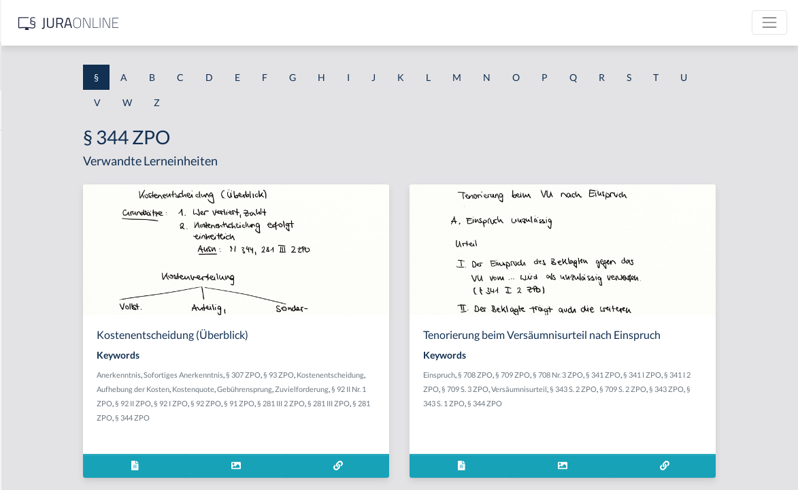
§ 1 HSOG (31, 267)
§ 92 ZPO (275, 417)
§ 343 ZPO (567, 403)
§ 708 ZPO (584, 374)
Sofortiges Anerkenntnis (328, 374)
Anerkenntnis (264, 374)
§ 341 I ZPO (751, 374)
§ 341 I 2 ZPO (554, 389)
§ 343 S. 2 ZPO (709, 389)
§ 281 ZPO (439, 417)
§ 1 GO (25, 206)
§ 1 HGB (28, 236)
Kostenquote (408, 389)
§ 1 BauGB (32, 175)
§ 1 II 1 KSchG (40, 451)
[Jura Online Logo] (285, 22)
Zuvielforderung (326, 403)
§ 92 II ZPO (428, 403)
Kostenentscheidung (275, 389)
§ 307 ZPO (388, 374)
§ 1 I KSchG (35, 420)
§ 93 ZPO (423, 374)
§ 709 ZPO (621, 374)
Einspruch (548, 374)
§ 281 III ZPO (398, 417)
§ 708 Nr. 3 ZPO (667, 374)
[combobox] (109, 66)
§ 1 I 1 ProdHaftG (47, 298)
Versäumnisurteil (656, 389)
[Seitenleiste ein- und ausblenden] (196, 21)
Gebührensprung (269, 403)
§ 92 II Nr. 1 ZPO (382, 403)
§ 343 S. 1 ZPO (611, 403)
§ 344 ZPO (654, 403)
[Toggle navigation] (769, 22)
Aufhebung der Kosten (348, 389)
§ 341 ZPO (712, 374)
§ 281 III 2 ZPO (350, 417)
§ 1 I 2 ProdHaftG (47, 359)
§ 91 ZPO (308, 417)
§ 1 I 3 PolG (35, 389)
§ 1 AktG (29, 144)
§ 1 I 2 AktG (35, 328)
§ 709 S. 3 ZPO (601, 389)
